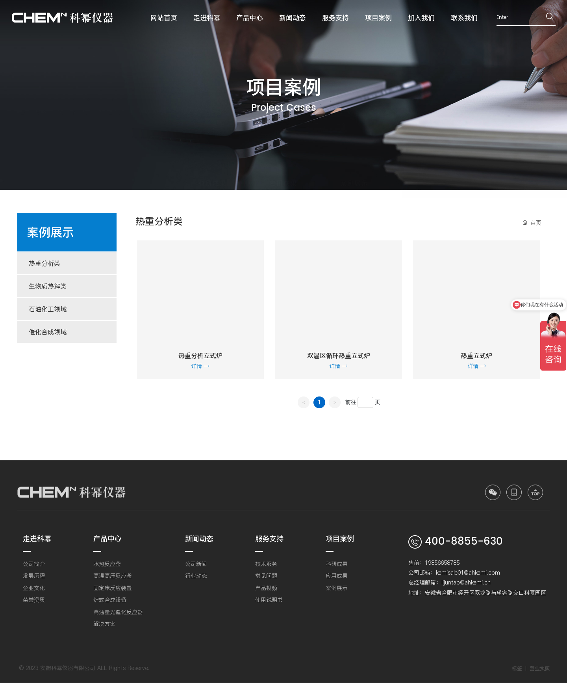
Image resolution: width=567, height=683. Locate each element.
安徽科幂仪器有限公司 (67, 668)
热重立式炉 (476, 355)
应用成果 (283, 175)
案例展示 (354, 175)
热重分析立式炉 (200, 355)
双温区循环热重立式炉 (338, 355)
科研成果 (212, 175)
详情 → (200, 366)
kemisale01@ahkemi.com (468, 573)
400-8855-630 (464, 541)
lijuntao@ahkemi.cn (466, 582)
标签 (517, 668)
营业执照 (540, 668)
